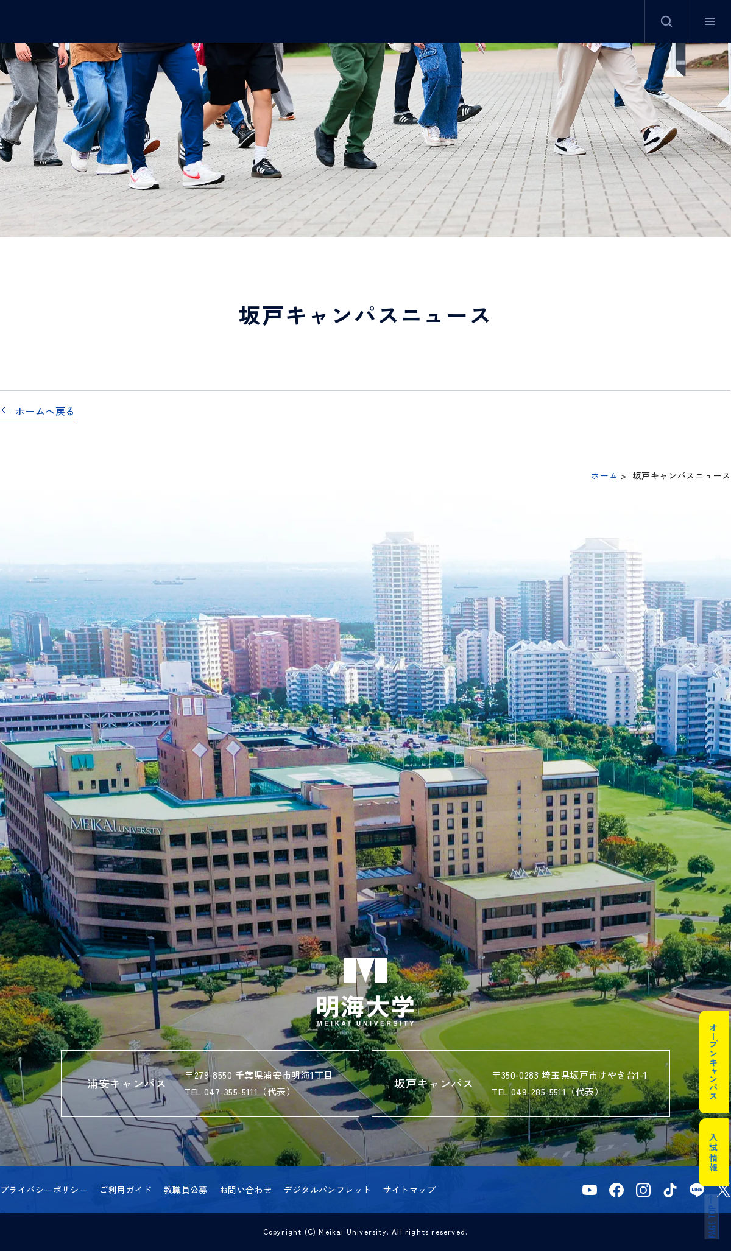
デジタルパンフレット (327, 1189)
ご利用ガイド (125, 1189)
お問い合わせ (245, 1189)
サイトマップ (409, 1189)
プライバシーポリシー (44, 1189)
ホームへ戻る (45, 411)
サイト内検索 (666, 21)
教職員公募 (186, 1189)
